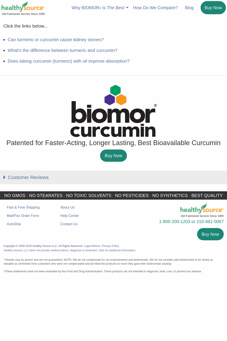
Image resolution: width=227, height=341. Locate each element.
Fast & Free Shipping (23, 268)
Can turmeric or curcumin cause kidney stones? (56, 99)
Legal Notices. (92, 306)
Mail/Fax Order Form (23, 276)
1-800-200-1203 (174, 281)
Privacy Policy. (110, 306)
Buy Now (113, 215)
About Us (67, 268)
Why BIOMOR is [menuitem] (98, 7)
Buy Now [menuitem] (213, 7)
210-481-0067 (210, 281)
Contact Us (69, 285)
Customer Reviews (31, 237)
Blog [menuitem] (189, 7)
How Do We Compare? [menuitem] (155, 7)
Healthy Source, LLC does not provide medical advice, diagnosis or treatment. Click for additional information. (69, 310)
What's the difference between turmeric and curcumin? (62, 109)
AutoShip (14, 285)
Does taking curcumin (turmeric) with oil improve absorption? (69, 120)
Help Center (69, 276)
